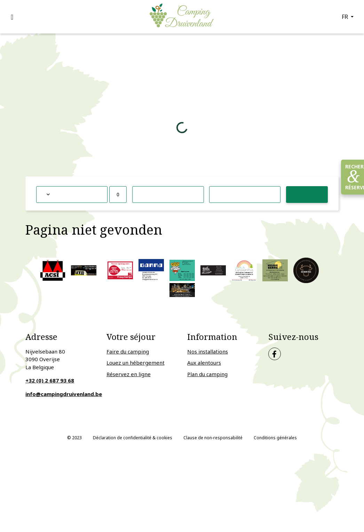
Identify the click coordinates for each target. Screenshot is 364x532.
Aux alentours (204, 362)
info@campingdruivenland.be (63, 393)
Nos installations (207, 351)
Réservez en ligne (128, 374)
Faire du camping (127, 351)
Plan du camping (207, 374)
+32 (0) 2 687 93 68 (49, 380)
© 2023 (74, 438)
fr (345, 17)
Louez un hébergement (135, 362)
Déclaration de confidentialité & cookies (132, 438)
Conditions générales (275, 438)
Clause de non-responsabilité (213, 438)
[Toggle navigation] (16, 16)
